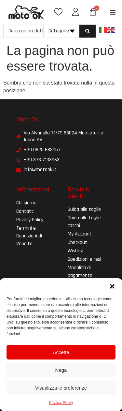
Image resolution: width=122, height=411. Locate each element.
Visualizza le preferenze (61, 388)
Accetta (61, 352)
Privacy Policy (61, 402)
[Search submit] (87, 31)
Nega (61, 370)
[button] (112, 286)
